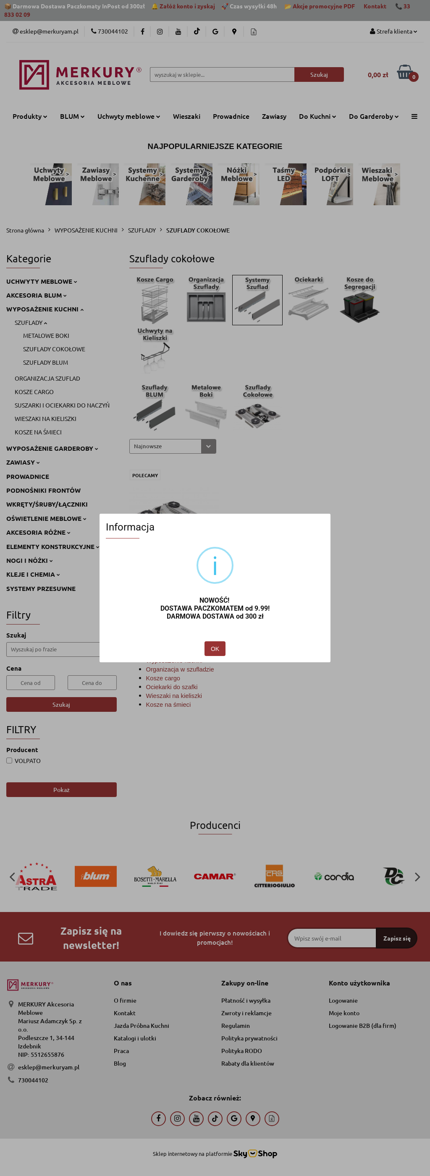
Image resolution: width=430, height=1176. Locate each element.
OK (215, 648)
